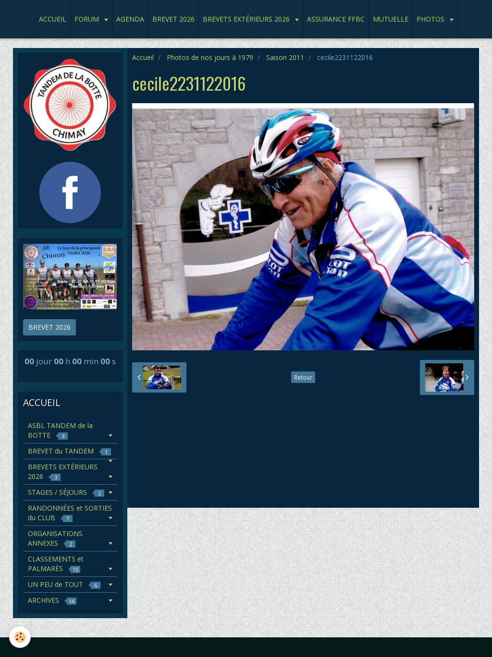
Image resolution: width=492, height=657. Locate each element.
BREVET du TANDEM (69, 450)
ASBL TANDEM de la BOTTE (60, 430)
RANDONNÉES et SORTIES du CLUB (70, 512)
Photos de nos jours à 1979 (210, 57)
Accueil (143, 57)
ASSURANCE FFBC (336, 19)
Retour (303, 377)
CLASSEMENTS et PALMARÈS (56, 563)
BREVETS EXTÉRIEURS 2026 (247, 19)
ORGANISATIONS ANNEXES (55, 538)
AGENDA (130, 19)
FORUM (87, 19)
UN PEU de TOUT (64, 584)
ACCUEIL (52, 19)
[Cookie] (20, 637)
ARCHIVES (52, 600)
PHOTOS (431, 19)
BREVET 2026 (173, 19)
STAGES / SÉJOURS (66, 492)
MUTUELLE (390, 19)
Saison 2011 (285, 57)
